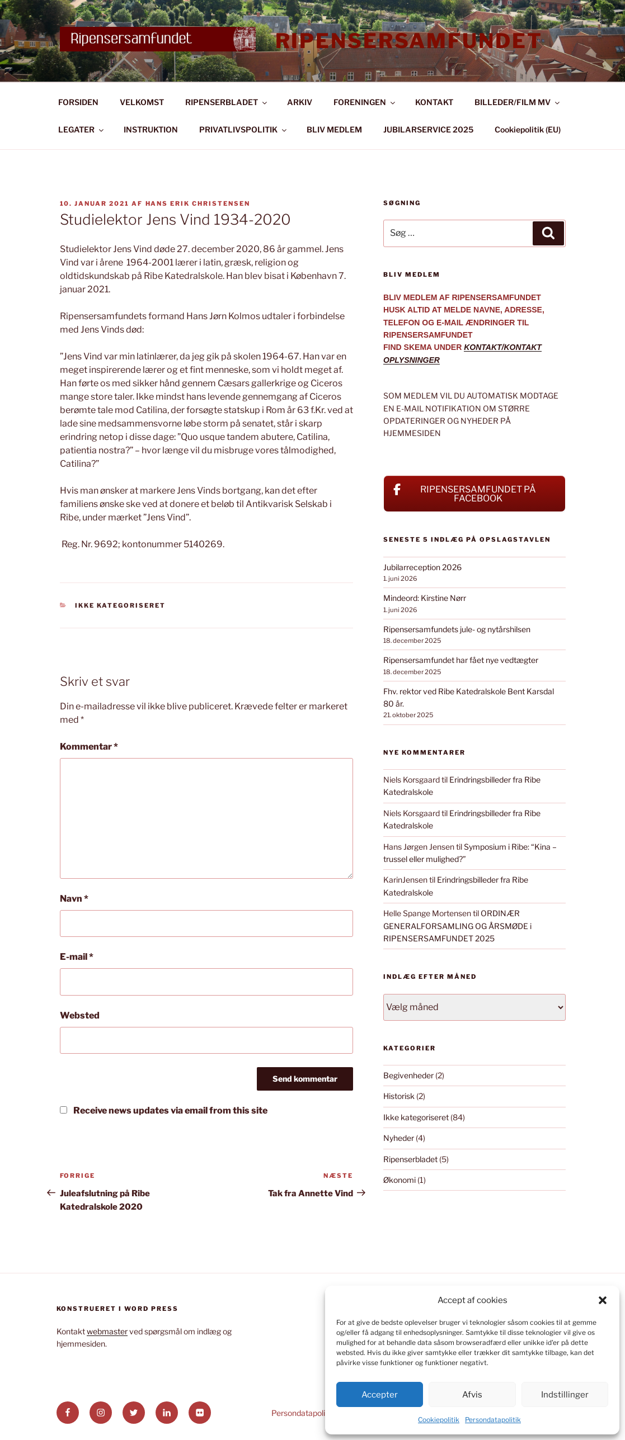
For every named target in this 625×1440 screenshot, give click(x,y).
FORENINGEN (365, 102)
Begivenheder (408, 1075)
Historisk (399, 1096)
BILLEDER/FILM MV (517, 102)
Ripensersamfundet (409, 41)
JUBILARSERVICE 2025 (428, 129)
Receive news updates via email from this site (163, 1110)
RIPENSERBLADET (227, 102)
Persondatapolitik (493, 1419)
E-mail (76, 956)
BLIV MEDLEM (334, 129)
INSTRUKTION (151, 129)
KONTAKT (434, 102)
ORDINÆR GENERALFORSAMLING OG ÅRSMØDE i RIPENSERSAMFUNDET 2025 (457, 925)
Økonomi (399, 1180)
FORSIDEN (78, 102)
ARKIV (299, 102)
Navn (74, 898)
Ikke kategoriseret (120, 605)
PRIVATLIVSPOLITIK (243, 129)
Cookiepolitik (438, 1419)
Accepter (379, 1395)
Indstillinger (565, 1395)
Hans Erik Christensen (198, 203)
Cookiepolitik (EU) (528, 129)
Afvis (472, 1395)
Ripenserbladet (410, 1159)
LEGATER (81, 129)
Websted (80, 1015)
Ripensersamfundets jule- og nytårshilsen (456, 629)
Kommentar (89, 746)
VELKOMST (142, 102)
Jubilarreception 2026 (422, 567)
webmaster (107, 1331)
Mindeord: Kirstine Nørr (424, 598)
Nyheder (398, 1138)
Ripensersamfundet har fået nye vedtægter (460, 660)
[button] (602, 1300)
